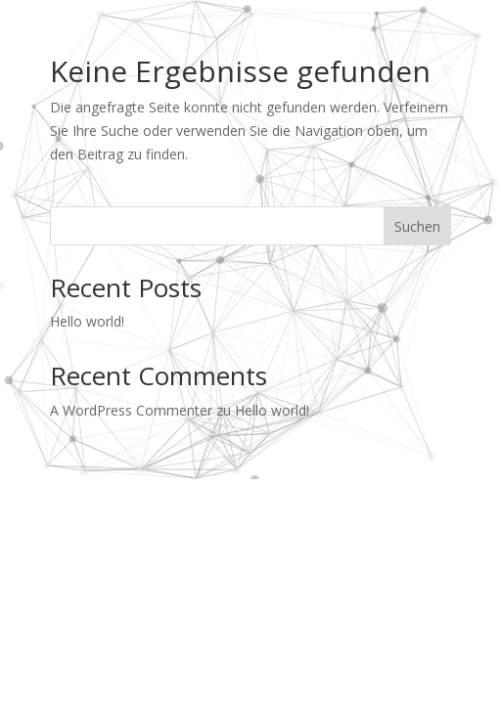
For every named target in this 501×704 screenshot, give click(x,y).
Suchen (417, 226)
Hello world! (87, 321)
